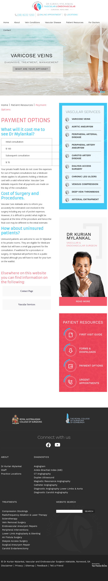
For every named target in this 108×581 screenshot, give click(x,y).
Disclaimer (7, 566)
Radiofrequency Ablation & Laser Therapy (24, 515)
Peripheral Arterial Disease (84, 136)
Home (6, 22)
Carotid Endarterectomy (15, 548)
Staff (3, 470)
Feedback (42, 566)
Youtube (57, 445)
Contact (7, 30)
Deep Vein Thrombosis (85, 191)
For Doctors (94, 22)
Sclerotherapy (9, 518)
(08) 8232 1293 (25, 14)
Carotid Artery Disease (81, 157)
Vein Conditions (32, 22)
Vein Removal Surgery (14, 522)
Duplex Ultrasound (44, 477)
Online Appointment (50, 15)
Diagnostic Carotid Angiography (51, 492)
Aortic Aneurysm (82, 126)
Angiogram (39, 466)
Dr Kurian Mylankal (11, 466)
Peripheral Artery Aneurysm (83, 146)
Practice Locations (11, 473)
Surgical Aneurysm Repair (16, 544)
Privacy (19, 566)
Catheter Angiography (45, 485)
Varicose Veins (81, 119)
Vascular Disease (53, 22)
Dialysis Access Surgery (81, 167)
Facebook (48, 445)
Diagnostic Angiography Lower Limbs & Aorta (58, 488)
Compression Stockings (15, 511)
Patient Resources (74, 22)
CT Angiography (42, 473)
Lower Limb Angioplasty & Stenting (21, 533)
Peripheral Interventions (15, 530)
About (17, 22)
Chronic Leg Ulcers (84, 176)
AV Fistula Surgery (12, 537)
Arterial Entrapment (85, 199)
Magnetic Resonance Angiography (52, 481)
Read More (83, 301)
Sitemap (30, 566)
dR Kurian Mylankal (79, 236)
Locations (72, 15)
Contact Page (26, 291)
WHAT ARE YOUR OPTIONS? (31, 69)
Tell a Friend (56, 566)
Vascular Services (26, 304)
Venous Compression (85, 184)
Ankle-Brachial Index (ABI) (48, 470)
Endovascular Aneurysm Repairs (19, 526)
